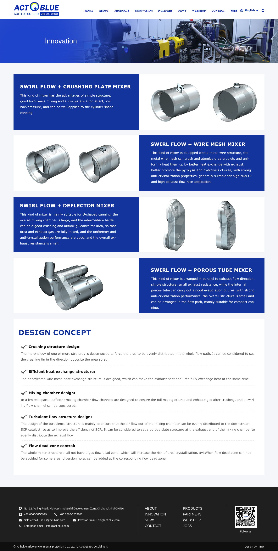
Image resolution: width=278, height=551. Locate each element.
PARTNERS (165, 10)
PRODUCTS (121, 10)
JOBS (234, 10)
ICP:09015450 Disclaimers (92, 546)
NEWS (182, 10)
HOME (89, 10)
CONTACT (218, 10)
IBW (261, 546)
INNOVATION (144, 10)
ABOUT (104, 10)
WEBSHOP (199, 10)
